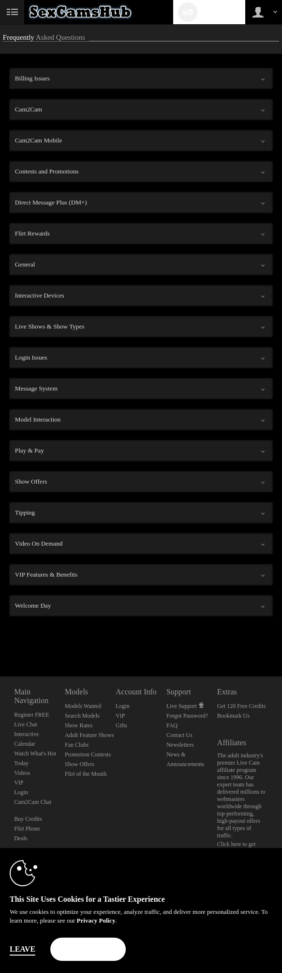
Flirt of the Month (85, 773)
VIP (18, 782)
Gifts (121, 725)
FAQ (172, 725)
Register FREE (31, 714)
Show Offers (79, 764)
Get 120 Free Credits (241, 706)
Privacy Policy (96, 920)
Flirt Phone (27, 828)
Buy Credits (28, 819)
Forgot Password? (187, 715)
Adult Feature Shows (89, 735)
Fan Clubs (77, 744)
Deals (20, 838)
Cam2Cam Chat (32, 802)
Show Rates (78, 725)
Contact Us (179, 735)
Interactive (26, 734)
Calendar (24, 743)
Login (21, 792)
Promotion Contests (88, 754)
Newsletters (180, 744)
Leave (22, 949)
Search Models (82, 715)
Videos (22, 772)
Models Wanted (83, 706)
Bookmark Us (233, 715)
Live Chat (25, 724)
